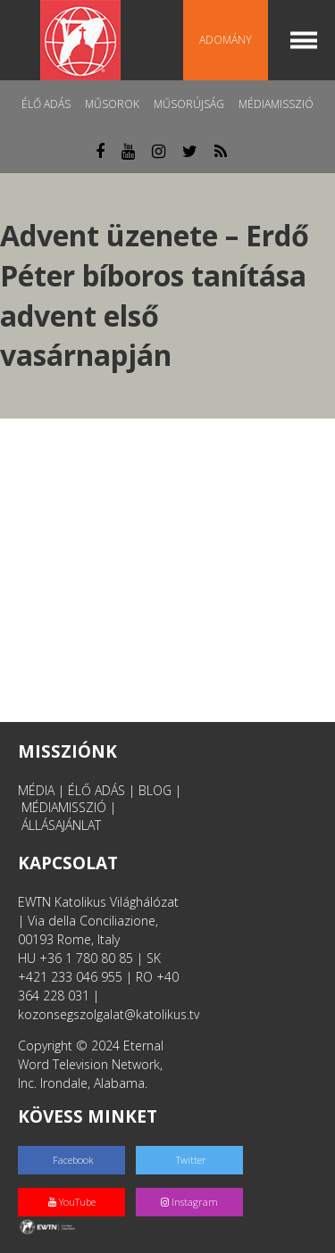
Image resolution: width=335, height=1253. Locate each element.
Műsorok (112, 104)
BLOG (155, 790)
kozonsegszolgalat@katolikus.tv (108, 1014)
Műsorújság (189, 104)
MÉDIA (36, 790)
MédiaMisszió (276, 104)
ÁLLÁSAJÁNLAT (61, 825)
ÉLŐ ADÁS (96, 790)
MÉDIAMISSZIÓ (63, 807)
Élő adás (46, 104)
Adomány (225, 39)
